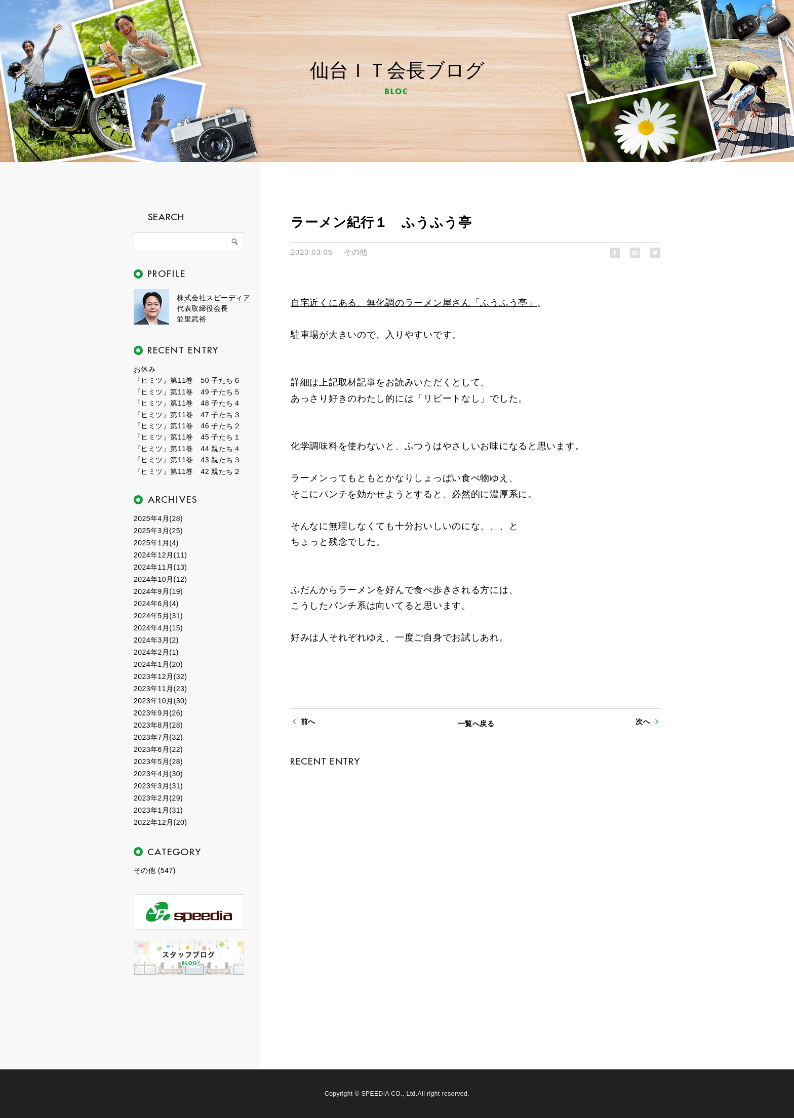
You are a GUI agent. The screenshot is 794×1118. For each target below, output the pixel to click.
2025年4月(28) (158, 518)
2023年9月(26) (158, 713)
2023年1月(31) (158, 810)
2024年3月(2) (156, 640)
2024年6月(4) (156, 604)
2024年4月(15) (158, 628)
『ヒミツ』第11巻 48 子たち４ (187, 403)
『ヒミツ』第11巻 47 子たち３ (187, 415)
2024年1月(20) (158, 664)
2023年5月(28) (158, 761)
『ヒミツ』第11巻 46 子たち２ (187, 426)
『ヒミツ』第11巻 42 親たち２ (187, 471)
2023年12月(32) (160, 676)
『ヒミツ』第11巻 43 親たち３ (187, 460)
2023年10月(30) (160, 701)
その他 (355, 252)
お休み (144, 369)
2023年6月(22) (158, 749)
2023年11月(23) (160, 689)
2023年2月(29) (158, 798)
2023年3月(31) (158, 786)
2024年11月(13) (160, 567)
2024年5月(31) (158, 616)
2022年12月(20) (160, 822)
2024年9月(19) (158, 591)
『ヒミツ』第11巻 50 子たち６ (187, 380)
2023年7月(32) (158, 737)
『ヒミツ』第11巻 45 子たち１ (187, 437)
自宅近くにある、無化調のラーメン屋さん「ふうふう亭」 (414, 303)
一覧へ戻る (476, 724)
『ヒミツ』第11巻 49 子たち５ (187, 392)
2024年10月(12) (160, 579)
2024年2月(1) (156, 652)
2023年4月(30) (158, 774)
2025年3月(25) (158, 531)
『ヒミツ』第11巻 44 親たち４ (187, 449)
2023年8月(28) (158, 725)
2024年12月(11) (160, 555)
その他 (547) (155, 870)
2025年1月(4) (156, 543)
